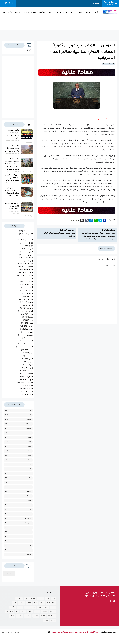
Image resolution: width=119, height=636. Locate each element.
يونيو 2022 (29, 353)
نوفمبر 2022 (28, 338)
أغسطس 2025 (26, 240)
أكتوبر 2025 (28, 234)
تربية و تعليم (27, 433)
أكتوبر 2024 (28, 270)
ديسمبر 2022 (28, 335)
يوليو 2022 (29, 350)
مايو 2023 (29, 320)
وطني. (29, 550)
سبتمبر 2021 (28, 380)
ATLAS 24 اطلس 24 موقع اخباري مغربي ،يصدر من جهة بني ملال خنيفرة (76, 632)
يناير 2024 (29, 297)
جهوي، (29, 451)
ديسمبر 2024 (27, 264)
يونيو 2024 (29, 282)
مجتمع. (29, 541)
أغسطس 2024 (26, 276)
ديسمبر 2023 (28, 300)
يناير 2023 (29, 332)
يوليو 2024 (29, 279)
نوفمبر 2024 (28, 267)
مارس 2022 (28, 362)
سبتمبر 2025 (28, 237)
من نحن (17, 12)
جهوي (87, 12)
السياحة (28, 428)
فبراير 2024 (28, 294)
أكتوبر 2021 (28, 377)
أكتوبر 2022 (28, 341)
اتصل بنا (17, 632)
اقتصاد (29, 419)
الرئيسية (96, 12)
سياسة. (29, 496)
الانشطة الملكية (26, 424)
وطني (80, 12)
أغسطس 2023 (27, 311)
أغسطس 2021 (27, 383)
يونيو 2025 (29, 246)
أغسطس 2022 (27, 347)
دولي (59, 12)
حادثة (29, 455)
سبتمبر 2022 (28, 344)
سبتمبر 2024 (27, 273)
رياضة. (29, 482)
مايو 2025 (29, 249)
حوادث (29, 460)
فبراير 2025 (28, 258)
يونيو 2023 (29, 317)
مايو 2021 (29, 392)
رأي (30, 473)
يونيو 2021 (29, 389)
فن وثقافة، (28, 523)
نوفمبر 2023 (28, 302)
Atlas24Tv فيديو (29, 12)
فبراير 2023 (28, 329)
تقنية (29, 442)
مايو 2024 (29, 285)
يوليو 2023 (29, 314)
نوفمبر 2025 (28, 231)
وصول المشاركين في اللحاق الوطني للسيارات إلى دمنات (12, 177)
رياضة (65, 12)
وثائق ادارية (7, 12)
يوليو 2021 (29, 386)
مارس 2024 (28, 291)
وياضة (29, 554)
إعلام (73, 12)
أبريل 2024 (29, 288)
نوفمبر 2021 (28, 374)
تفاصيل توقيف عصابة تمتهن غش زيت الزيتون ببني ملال (12, 148)
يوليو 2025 (29, 243)
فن (30, 514)
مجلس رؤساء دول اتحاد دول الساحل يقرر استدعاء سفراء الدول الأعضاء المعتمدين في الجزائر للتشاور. (12, 164)
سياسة (29, 491)
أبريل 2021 (29, 395)
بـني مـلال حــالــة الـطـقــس (59, 30)
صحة (29, 500)
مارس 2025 (28, 255)
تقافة (29, 437)
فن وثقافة (42, 12)
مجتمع (52, 12)
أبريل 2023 (29, 323)
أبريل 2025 (29, 252)
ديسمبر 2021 (28, 371)
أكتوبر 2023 (28, 305)
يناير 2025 (29, 261)
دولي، (29, 469)
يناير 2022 (29, 368)
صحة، (29, 505)
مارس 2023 (28, 326)
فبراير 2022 (28, 365)
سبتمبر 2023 (28, 308)
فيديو (29, 527)
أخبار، (29, 415)
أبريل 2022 (29, 359)
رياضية (29, 487)
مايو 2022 (29, 356)
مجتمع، (28, 536)
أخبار (30, 410)
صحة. (29, 509)
